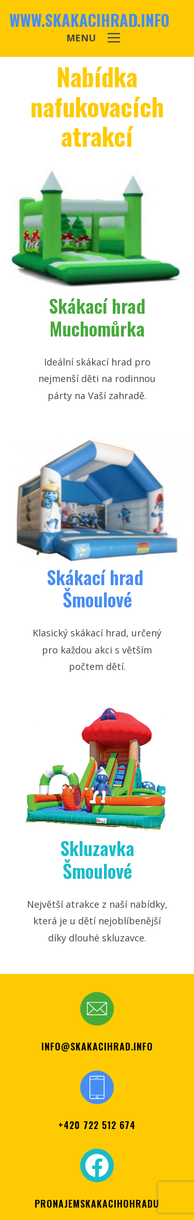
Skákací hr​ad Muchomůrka (97, 316)
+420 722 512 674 (97, 1125)
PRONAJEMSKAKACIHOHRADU (97, 1203)
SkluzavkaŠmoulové (97, 858)
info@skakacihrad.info (97, 1046)
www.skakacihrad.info (89, 20)
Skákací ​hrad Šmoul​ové (97, 588)
